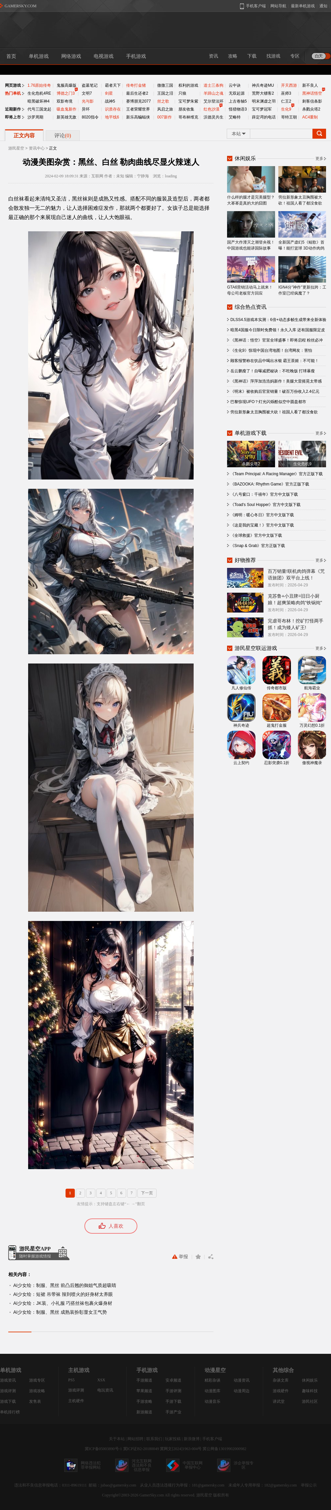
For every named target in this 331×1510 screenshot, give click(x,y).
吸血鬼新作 (66, 109)
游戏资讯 (8, 1380)
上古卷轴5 (238, 101)
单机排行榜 (10, 1412)
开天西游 (289, 85)
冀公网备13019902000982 (224, 1448)
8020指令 (90, 117)
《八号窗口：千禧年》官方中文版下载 (264, 494)
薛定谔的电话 (264, 117)
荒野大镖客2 (263, 93)
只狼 (182, 93)
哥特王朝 (289, 117)
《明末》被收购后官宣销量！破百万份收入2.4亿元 (274, 391)
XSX (101, 1380)
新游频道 (144, 1412)
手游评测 (173, 1391)
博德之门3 (66, 93)
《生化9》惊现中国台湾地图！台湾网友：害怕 (271, 350)
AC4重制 (310, 117)
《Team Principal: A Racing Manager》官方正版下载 (276, 474)
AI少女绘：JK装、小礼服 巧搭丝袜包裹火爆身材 (62, 1303)
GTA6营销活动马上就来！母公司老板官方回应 (251, 276)
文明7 (87, 93)
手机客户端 (212, 1439)
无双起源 (237, 93)
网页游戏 (13, 85)
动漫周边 (242, 1391)
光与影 (88, 101)
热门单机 (13, 93)
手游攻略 (144, 1401)
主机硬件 (76, 1400)
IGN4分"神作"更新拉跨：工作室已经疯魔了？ (302, 276)
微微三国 (165, 85)
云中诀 (235, 85)
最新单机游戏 (303, 6)
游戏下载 (8, 1401)
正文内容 (24, 135)
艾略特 (235, 117)
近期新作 (13, 109)
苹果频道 (144, 1391)
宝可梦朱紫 (188, 101)
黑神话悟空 (312, 93)
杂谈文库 (281, 1380)
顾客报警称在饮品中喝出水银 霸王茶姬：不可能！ (274, 360)
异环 (86, 109)
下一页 (147, 1193)
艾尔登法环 (213, 101)
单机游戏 (39, 56)
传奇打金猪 (136, 85)
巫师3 (286, 93)
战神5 (110, 101)
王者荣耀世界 (138, 109)
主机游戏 (78, 1370)
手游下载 (173, 1401)
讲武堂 (279, 1401)
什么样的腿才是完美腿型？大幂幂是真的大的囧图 (251, 186)
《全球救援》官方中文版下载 (256, 535)
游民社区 (310, 1401)
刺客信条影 (312, 101)
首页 (11, 56)
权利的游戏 (188, 85)
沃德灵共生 (213, 117)
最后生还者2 (137, 93)
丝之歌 (163, 101)
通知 (323, 6)
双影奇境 (64, 101)
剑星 (109, 93)
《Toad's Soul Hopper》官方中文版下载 (265, 504)
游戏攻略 (37, 1391)
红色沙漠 (211, 109)
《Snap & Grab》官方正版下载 (257, 545)
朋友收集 (186, 109)
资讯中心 (37, 148)
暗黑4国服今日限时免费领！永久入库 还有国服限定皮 (277, 330)
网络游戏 (71, 56)
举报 (180, 1256)
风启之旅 (165, 109)
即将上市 (13, 117)
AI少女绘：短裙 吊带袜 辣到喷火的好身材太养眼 (63, 1294)
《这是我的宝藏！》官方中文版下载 (262, 525)
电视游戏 (104, 56)
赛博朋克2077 (138, 101)
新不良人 (310, 85)
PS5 (71, 1380)
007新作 (164, 117)
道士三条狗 (213, 85)
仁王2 (286, 101)
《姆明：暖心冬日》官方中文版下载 (262, 515)
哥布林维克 (188, 117)
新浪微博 (192, 1439)
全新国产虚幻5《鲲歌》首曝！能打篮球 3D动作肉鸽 (302, 231)
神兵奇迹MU (263, 85)
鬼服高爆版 (66, 85)
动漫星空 (215, 1370)
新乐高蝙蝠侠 (138, 117)
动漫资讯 (242, 1380)
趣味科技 (310, 1391)
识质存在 (113, 109)
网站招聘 (135, 1439)
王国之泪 (165, 93)
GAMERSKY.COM (20, 6)
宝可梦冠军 (262, 109)
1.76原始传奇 (39, 85)
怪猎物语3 (238, 109)
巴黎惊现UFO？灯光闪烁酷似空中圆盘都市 (268, 401)
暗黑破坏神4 (38, 101)
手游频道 (144, 1380)
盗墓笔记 (90, 85)
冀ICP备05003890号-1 (103, 1448)
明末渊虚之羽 (264, 101)
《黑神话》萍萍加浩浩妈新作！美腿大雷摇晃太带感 (276, 381)
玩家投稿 (173, 1439)
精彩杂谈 (212, 1380)
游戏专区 (37, 1380)
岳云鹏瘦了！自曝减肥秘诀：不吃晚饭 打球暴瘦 (272, 371)
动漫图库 (212, 1391)
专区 (295, 56)
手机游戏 (136, 56)
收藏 (198, 1256)
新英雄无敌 (66, 117)
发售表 (35, 1401)
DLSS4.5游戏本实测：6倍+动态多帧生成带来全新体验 (278, 319)
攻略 (232, 56)
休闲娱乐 (310, 1380)
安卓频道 (173, 1380)
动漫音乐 (212, 1401)
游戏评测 (8, 1391)
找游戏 (273, 56)
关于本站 (117, 1439)
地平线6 (112, 117)
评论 (62, 135)
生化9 (286, 109)
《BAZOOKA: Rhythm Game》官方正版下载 (269, 484)
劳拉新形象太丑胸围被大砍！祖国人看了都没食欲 (302, 186)
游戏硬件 (281, 1391)
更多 (319, 158)
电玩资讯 (105, 1390)
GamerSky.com (151, 1495)
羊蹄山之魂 (213, 93)
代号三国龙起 (39, 109)
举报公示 (309, 1485)
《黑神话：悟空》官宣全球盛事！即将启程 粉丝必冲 (276, 340)
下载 (252, 56)
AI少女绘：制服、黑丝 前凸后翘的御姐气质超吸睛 (64, 1285)
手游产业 (173, 1412)
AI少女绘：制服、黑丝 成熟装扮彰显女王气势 (60, 1312)
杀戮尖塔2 (311, 109)
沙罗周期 (35, 117)
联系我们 (154, 1439)
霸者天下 (113, 85)
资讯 (213, 56)
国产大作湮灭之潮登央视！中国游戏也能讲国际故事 (251, 231)
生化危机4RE (39, 93)
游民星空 (16, 148)
